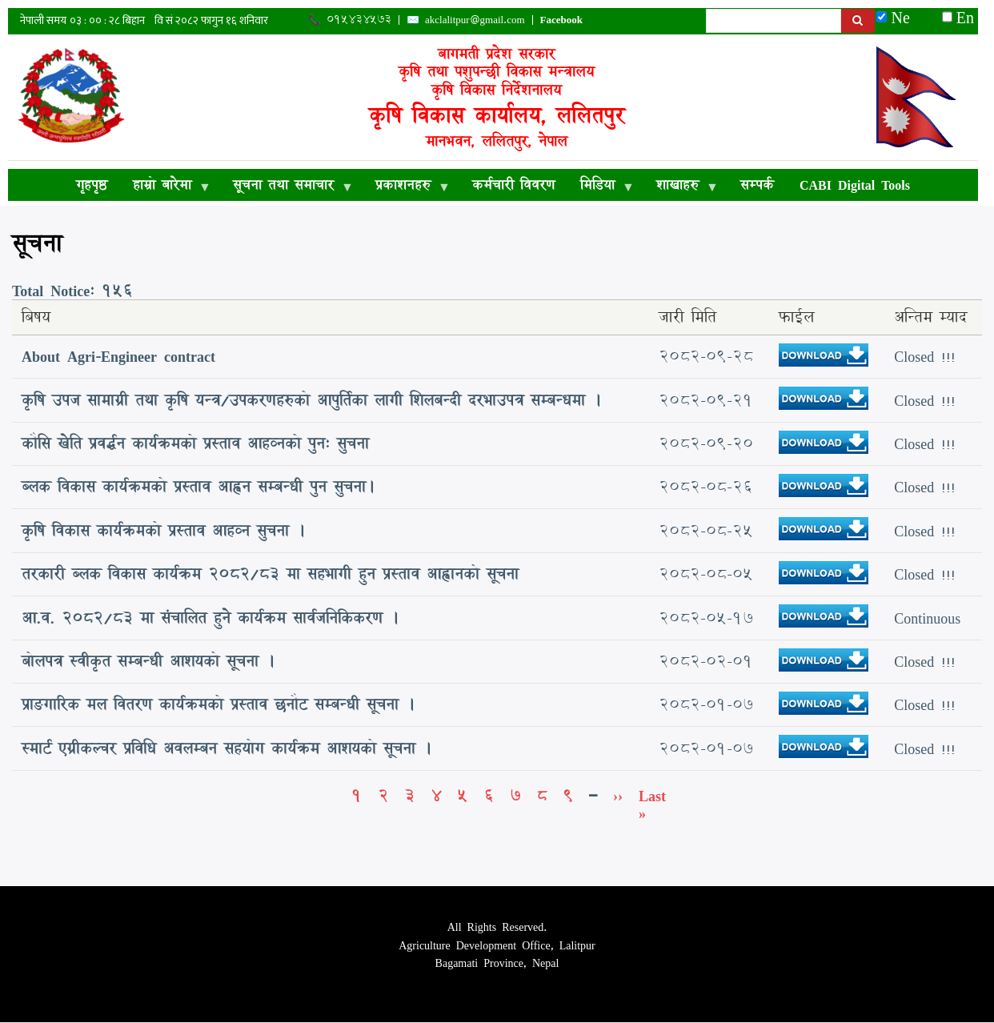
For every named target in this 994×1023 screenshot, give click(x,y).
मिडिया (600, 187)
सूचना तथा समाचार (286, 187)
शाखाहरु (680, 187)
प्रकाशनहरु (406, 187)
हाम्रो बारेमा (165, 187)
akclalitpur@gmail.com (475, 19)
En (958, 17)
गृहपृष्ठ (91, 184)
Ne (900, 17)
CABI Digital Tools (855, 184)
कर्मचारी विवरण (513, 184)
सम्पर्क (757, 184)
